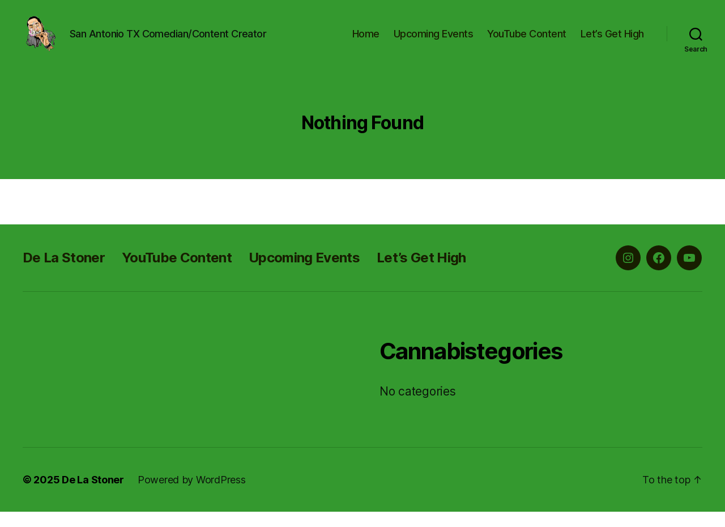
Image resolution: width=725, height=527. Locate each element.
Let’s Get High (612, 41)
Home (365, 41)
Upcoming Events (434, 41)
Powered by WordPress (192, 495)
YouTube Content (526, 41)
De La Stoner (64, 272)
